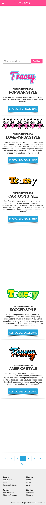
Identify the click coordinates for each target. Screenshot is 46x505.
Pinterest (29, 495)
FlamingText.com (10, 495)
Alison (28, 480)
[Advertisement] (23, 32)
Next (23, 464)
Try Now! (36, 61)
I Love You (7, 480)
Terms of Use (20, 503)
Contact (29, 490)
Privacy (13, 503)
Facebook (30, 493)
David (28, 482)
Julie (28, 485)
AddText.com (8, 493)
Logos (6, 477)
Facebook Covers (10, 485)
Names (29, 477)
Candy (5, 482)
